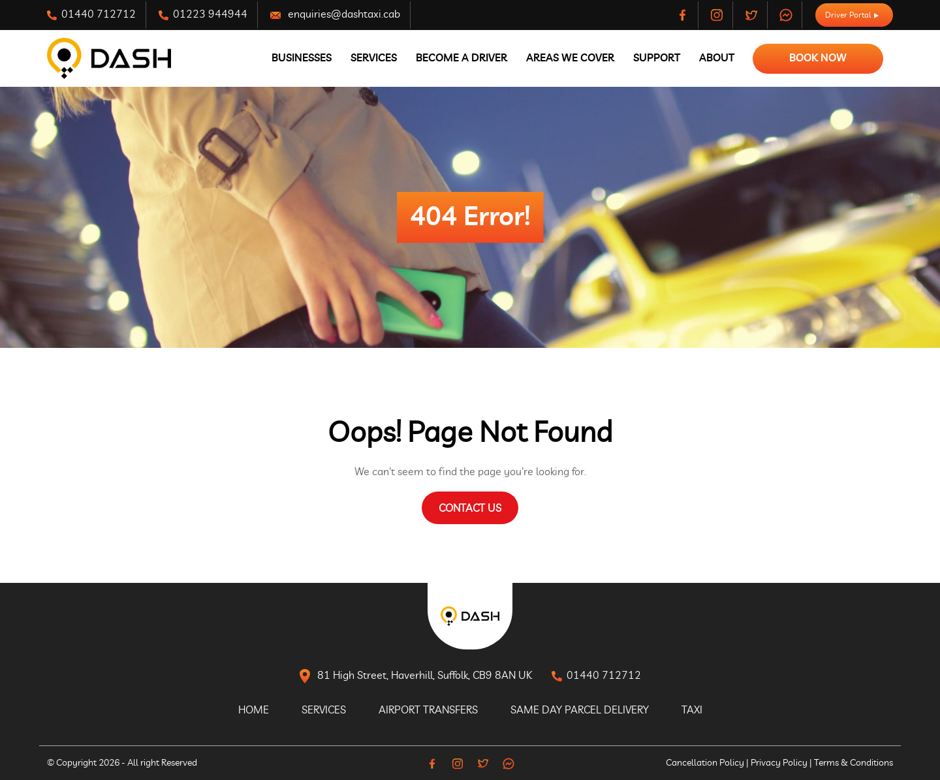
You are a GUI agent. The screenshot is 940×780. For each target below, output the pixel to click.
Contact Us (470, 508)
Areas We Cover (570, 58)
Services (374, 58)
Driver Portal (852, 15)
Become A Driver (461, 58)
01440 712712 (91, 15)
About (716, 58)
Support (656, 58)
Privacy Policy (779, 763)
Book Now (818, 58)
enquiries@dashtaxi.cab (335, 15)
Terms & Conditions (853, 763)
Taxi (692, 710)
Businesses (302, 58)
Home (253, 710)
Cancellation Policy (705, 763)
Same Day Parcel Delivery (579, 710)
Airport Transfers (428, 710)
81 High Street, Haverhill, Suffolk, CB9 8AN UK (416, 676)
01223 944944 (203, 15)
